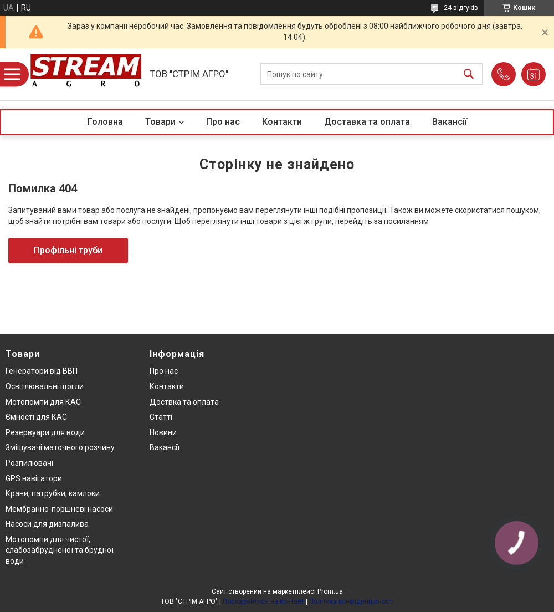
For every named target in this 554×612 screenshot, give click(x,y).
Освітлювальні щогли (45, 386)
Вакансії (449, 121)
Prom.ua (330, 591)
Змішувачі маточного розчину (60, 447)
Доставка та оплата (367, 121)
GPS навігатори (34, 478)
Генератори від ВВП (42, 370)
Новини (163, 432)
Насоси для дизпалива (47, 523)
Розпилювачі (29, 462)
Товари (160, 121)
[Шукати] (468, 74)
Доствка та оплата (184, 401)
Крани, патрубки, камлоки (53, 493)
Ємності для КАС (36, 416)
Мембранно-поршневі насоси (59, 508)
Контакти (282, 121)
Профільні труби (68, 250)
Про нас (223, 121)
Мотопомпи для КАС (43, 401)
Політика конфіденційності (351, 601)
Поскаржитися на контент (263, 601)
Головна (105, 121)
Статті (161, 416)
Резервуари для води (45, 432)
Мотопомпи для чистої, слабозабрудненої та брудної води (60, 550)
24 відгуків (461, 8)
